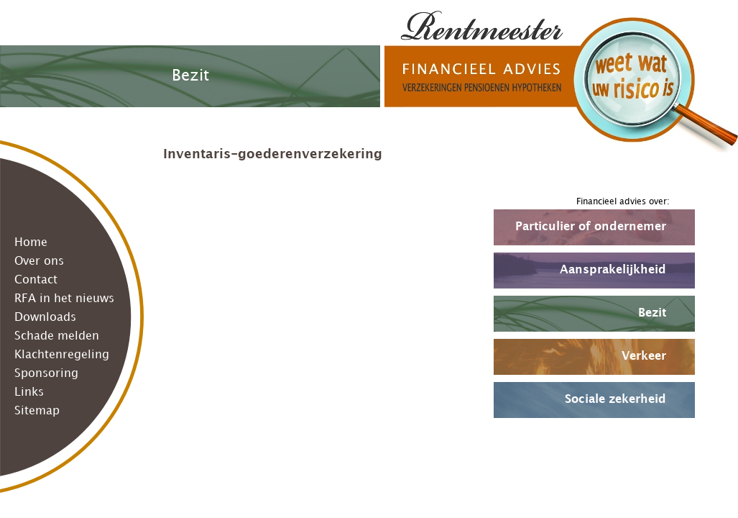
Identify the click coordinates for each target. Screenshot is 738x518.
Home (30, 242)
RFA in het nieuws (64, 299)
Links (29, 392)
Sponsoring (46, 373)
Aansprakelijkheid (613, 270)
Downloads (45, 317)
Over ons (39, 261)
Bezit (652, 313)
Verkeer (644, 356)
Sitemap (37, 411)
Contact (35, 280)
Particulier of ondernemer (590, 227)
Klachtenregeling (61, 355)
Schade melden (56, 336)
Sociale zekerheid (615, 399)
